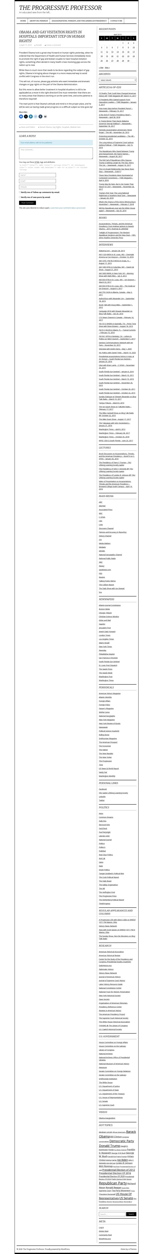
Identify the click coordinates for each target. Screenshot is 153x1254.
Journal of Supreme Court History (112, 980)
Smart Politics (104, 870)
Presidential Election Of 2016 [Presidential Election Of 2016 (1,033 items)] (115, 1173)
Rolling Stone (104, 735)
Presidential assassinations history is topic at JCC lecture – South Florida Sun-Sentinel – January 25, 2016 (116, 359)
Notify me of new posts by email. (35, 197)
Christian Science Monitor (109, 616)
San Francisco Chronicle (108, 658)
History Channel (105, 536)
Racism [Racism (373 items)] (129, 1179)
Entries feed (103, 1231)
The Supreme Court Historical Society (113, 1018)
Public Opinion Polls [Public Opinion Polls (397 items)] (119, 1179)
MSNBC (102, 551)
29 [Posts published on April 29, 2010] (123, 60)
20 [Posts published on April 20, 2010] (112, 56)
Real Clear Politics (106, 855)
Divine (123, 1249)
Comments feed (105, 1235)
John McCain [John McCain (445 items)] (110, 1163)
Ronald (39, 45)
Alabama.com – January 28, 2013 (112, 251)
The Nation (103, 750)
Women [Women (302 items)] (109, 1202)
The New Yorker (105, 757)
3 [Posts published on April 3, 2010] (133, 43)
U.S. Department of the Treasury (112, 1094)
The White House (106, 1082)
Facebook (103, 789)
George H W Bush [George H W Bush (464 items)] (118, 1153)
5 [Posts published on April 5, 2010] (106, 47)
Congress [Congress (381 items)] (125, 1137)
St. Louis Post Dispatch (108, 665)
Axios (101, 813)
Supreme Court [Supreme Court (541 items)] (105, 1190)
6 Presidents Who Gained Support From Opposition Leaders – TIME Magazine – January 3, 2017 (117, 102)
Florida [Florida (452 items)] (111, 1150)
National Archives (106, 1054)
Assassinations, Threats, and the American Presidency (79, 21)
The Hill (102, 888)
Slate (101, 866)
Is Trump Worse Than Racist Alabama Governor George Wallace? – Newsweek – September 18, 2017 (115, 123)
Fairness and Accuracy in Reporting (112, 532)
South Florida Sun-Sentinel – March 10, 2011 (116, 375)
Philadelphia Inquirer (107, 654)
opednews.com (105, 570)
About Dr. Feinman (39, 21)
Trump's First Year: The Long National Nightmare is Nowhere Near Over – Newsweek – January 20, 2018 (117, 195)
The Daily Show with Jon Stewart (112, 588)
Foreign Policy (104, 705)
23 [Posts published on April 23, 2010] (128, 56)
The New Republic (106, 753)
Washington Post (105, 676)
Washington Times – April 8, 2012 (112, 429)
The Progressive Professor (60, 7)
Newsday (102, 650)
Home (23, 21)
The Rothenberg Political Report (111, 900)
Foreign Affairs (104, 701)
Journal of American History (110, 977)
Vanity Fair (103, 772)
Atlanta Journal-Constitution (110, 605)
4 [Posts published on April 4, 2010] (101, 47)
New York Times (105, 646)
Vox (100, 592)
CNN (101, 524)
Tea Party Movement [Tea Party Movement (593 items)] (121, 1190)
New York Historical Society (110, 995)
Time (101, 765)
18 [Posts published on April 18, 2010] (102, 56)
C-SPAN (102, 517)
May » (107, 67)
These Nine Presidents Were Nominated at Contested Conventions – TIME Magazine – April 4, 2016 (116, 178)
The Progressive (105, 761)
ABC (100, 502)
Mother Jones (104, 712)
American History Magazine (110, 693)
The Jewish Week (105, 673)
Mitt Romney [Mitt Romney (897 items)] (106, 1166)
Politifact (102, 851)
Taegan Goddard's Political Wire (111, 873)
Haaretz (102, 624)
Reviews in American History (110, 1010)
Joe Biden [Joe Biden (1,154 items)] (122, 1159)
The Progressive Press (108, 896)
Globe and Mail (105, 620)
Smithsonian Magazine (108, 738)
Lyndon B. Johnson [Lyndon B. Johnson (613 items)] (124, 1163)
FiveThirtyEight (104, 832)
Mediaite (102, 547)
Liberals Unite (104, 836)
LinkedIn (102, 796)
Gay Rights (57, 127)
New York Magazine (107, 720)
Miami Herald (104, 643)
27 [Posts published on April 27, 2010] (112, 60)
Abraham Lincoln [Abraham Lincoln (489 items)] (105, 1132)
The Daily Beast (105, 881)
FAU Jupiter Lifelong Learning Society (113, 793)
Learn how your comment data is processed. (68, 208)
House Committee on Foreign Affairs (113, 1042)
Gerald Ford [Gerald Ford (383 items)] (112, 1157)
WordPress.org (105, 1239)
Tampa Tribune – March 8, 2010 (111, 403)
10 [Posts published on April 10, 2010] (134, 47)
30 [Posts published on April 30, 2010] (128, 60)
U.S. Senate (103, 1101)
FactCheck (103, 828)
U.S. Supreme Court (106, 1105)
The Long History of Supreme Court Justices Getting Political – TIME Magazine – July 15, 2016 (116, 145)
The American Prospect (108, 742)
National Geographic (107, 716)
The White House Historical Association (114, 1022)
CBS (100, 521)
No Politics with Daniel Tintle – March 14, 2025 (117, 353)
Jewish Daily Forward (107, 631)
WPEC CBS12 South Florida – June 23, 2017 (116, 440)
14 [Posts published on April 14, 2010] (118, 52)
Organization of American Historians (113, 1003)
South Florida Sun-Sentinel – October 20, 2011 (117, 389)
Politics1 (102, 847)
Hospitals (65, 127)
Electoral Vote (104, 825)
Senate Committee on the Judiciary (112, 1075)
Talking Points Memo (107, 581)
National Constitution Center (110, 988)
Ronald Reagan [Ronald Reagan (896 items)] (113, 1187)
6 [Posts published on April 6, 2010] (112, 47)
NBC (101, 562)
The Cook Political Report (109, 877)
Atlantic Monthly (105, 697)
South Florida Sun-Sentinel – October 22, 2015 (117, 393)
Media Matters (104, 543)
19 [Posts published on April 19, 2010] (107, 56)
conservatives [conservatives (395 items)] (104, 1142)
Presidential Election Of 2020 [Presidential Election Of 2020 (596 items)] (112, 1176)
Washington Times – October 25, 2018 (114, 437)
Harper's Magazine (106, 708)
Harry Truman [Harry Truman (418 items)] (122, 1156)
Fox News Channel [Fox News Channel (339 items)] (120, 1150)
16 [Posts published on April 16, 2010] (128, 52)
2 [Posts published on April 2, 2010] (128, 43)
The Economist (105, 746)
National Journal (105, 840)
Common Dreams (106, 817)
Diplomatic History (106, 969)
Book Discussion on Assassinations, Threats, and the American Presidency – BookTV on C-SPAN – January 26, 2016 (117, 456)
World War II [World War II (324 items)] (128, 1202)
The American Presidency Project (112, 1014)
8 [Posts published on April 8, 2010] (122, 47)
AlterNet (102, 506)
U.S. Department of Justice (109, 1086)
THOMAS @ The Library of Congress (113, 1025)
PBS (100, 573)
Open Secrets (104, 999)
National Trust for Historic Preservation (114, 992)
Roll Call (102, 858)
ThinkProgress (104, 903)
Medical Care (75, 127)
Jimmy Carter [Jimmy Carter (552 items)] (111, 1160)
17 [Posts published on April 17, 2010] (134, 52)
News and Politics (28, 127)
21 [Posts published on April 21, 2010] (118, 56)
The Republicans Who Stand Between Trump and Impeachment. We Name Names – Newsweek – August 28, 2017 (116, 154)
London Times (104, 635)
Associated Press (105, 509)
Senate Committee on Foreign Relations (115, 1071)
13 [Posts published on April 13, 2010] (112, 52)
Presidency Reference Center (110, 1007)
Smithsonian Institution (108, 1079)
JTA (100, 539)
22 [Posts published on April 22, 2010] (123, 56)
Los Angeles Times (106, 639)
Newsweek (103, 727)
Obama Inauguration (107, 1118)
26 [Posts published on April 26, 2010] (107, 60)
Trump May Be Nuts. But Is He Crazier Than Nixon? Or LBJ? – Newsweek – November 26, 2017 (116, 186)
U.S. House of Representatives (111, 1097)
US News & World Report (109, 768)
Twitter (102, 800)
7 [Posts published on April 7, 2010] (117, 47)
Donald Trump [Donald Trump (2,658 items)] (109, 1145)
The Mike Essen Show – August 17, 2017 (115, 419)
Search (131, 1214)
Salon (101, 862)
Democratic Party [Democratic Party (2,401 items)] (121, 1141)
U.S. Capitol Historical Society (110, 1029)
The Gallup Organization (108, 885)
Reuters (102, 577)
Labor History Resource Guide (110, 984)
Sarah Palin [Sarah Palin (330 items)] (125, 1188)
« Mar (101, 67)
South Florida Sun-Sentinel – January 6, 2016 (116, 371)
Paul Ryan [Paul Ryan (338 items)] (116, 1166)
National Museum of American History (114, 1064)
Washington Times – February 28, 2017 (114, 433)
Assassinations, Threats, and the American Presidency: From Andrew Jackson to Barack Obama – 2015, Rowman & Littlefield (116, 226)
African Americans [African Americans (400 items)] (119, 1132)
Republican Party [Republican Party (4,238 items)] (113, 1183)
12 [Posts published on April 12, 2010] (107, 52)
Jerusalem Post (105, 628)
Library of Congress (106, 1050)
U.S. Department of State (109, 1090)
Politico (102, 843)
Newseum (103, 1067)
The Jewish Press (105, 669)
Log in (101, 1227)
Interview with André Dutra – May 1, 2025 (115, 349)
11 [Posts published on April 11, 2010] (102, 52)
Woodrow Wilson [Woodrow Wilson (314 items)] (118, 1202)
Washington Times (106, 680)
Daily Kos (102, 821)
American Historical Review (109, 955)
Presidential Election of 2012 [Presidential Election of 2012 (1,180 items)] (118, 1169)
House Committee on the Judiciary (112, 1046)
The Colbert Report (106, 585)
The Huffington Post (107, 892)
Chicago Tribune (105, 613)
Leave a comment (53, 45)
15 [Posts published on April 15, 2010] (123, 52)
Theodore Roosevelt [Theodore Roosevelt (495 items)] (107, 1194)
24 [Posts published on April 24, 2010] (134, 56)
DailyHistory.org (105, 965)
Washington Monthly (107, 776)
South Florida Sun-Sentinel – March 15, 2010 (116, 379)
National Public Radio (107, 558)
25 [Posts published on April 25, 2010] (102, 60)
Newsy (101, 566)
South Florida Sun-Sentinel (109, 661)
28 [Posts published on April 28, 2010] (118, 60)
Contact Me (116, 21)
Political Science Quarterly (109, 731)
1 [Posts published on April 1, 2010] (122, 43)
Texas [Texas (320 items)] (133, 1191)
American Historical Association (111, 952)
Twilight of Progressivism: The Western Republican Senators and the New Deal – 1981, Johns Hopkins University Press (117, 235)
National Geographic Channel (110, 554)
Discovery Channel (106, 528)
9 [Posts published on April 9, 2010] (128, 47)
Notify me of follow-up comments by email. (40, 192)
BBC (100, 513)
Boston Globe (104, 609)
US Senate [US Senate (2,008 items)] (126, 1198)
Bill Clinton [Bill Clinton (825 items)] (116, 1136)
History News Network (108, 926)
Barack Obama (46, 127)
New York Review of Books (109, 723)
